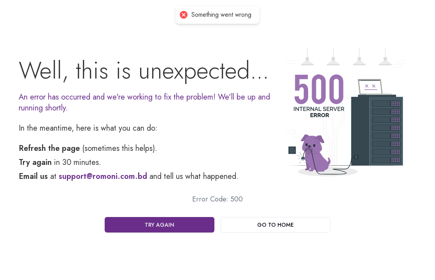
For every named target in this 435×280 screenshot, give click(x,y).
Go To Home (275, 225)
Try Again (159, 225)
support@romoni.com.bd (103, 176)
